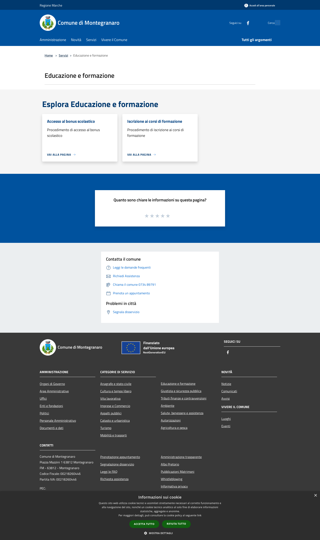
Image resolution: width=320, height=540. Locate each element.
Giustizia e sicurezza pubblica (181, 390)
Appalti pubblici (111, 413)
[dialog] (160, 515)
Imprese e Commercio (115, 405)
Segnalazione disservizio (117, 464)
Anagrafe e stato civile (115, 383)
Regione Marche (51, 5)
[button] (160, 533)
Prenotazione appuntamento (120, 456)
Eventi (225, 426)
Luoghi (226, 418)
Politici (44, 413)
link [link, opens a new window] (199, 515)
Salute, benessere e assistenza (182, 413)
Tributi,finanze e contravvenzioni (183, 398)
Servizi (63, 55)
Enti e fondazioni (51, 405)
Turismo (105, 427)
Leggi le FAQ (108, 471)
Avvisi (225, 398)
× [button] (315, 495)
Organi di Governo (52, 383)
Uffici (43, 398)
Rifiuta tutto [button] (176, 523)
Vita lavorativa (110, 398)
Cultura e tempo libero (115, 391)
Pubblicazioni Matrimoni (177, 471)
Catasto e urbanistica (115, 420)
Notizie (226, 383)
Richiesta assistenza (114, 478)
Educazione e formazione (178, 383)
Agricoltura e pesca (174, 427)
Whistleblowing (171, 478)
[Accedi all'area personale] (259, 5)
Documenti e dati (51, 427)
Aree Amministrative (54, 391)
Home (49, 55)
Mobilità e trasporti (113, 435)
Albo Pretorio (170, 464)
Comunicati (229, 391)
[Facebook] (239, 22)
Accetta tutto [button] (144, 524)
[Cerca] (275, 23)
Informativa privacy (174, 486)
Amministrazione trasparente (181, 456)
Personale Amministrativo (58, 420)
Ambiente (167, 405)
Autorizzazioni (171, 420)
